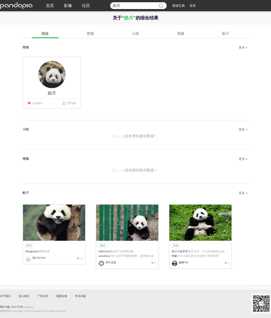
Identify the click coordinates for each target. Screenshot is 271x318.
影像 (68, 5)
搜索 (161, 5)
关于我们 (5, 296)
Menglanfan (31, 251)
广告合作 (42, 296)
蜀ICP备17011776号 (11, 307)
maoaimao (104, 255)
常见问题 (80, 296)
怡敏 (174, 255)
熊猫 (90, 33)
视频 (180, 33)
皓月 (29, 245)
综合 (45, 33)
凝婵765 (183, 262)
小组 (135, 33)
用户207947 (39, 258)
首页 (50, 5)
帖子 (225, 33)
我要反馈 (61, 296)
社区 (86, 5)
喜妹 (102, 245)
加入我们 (24, 296)
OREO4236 (104, 251)
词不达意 (110, 262)
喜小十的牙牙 (180, 251)
